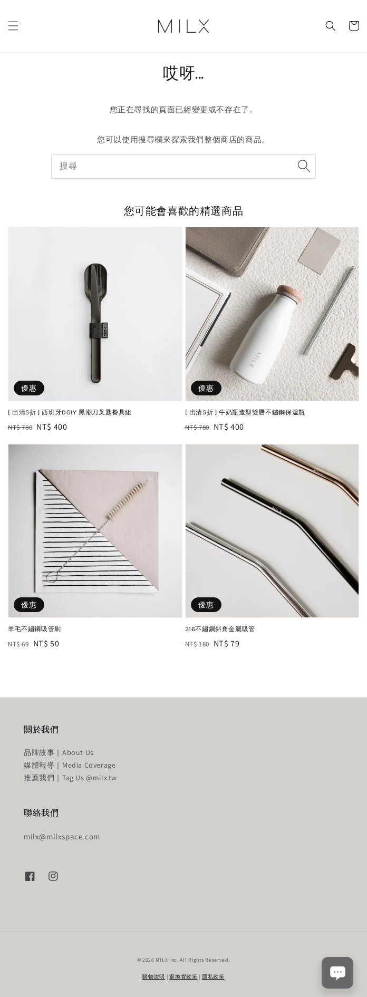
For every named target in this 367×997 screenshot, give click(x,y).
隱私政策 (213, 976)
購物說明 (153, 976)
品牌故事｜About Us (59, 752)
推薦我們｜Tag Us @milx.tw (70, 777)
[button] (13, 25)
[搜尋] (303, 166)
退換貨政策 (183, 976)
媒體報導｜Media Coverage (69, 765)
